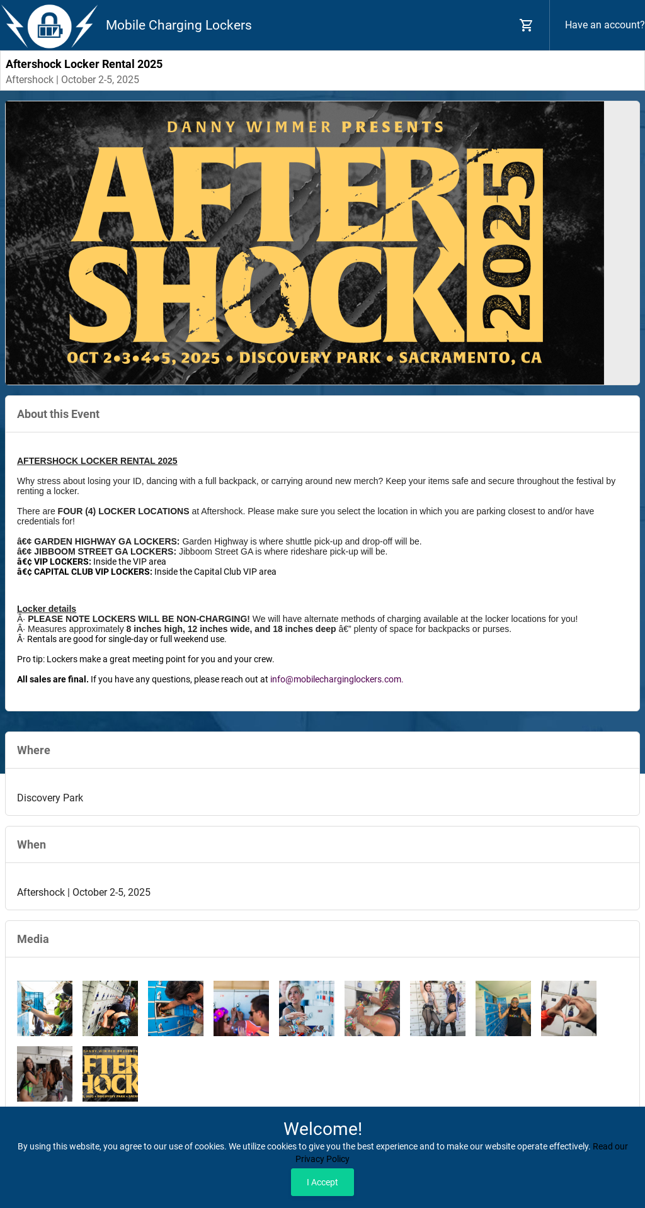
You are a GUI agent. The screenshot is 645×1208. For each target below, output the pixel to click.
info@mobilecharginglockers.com (335, 679)
